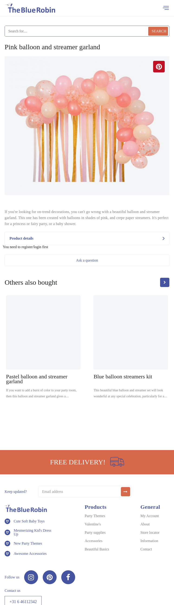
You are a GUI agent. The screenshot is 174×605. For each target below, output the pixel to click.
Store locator (149, 532)
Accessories (93, 541)
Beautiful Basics (97, 549)
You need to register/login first (25, 247)
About (145, 524)
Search (159, 31)
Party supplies (95, 532)
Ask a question (87, 260)
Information (149, 541)
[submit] (125, 491)
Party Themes (95, 516)
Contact (146, 549)
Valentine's (93, 524)
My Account (149, 516)
